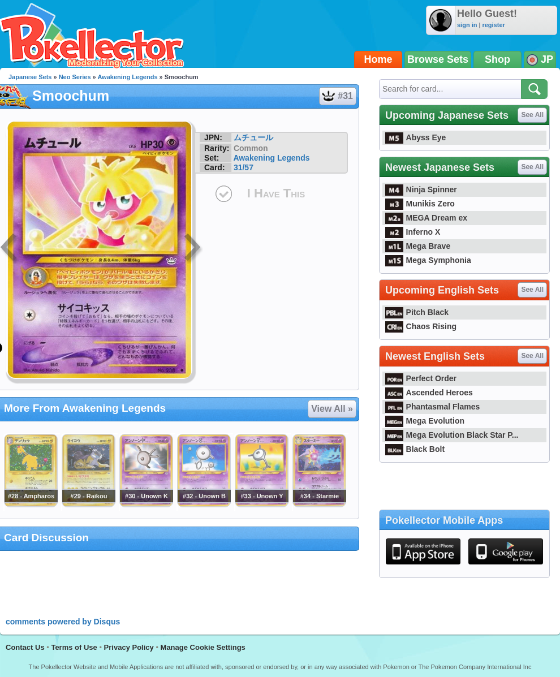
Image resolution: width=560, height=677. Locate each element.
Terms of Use (74, 647)
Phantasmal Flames (432, 406)
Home (378, 59)
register (493, 24)
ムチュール (253, 137)
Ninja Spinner (421, 189)
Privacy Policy (129, 647)
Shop (497, 59)
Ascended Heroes (429, 392)
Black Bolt (415, 449)
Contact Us (25, 647)
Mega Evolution (424, 420)
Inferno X (412, 231)
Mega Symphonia (428, 260)
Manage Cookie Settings (203, 647)
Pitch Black (417, 312)
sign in (467, 24)
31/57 (243, 167)
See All (532, 115)
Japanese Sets (29, 77)
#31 (337, 96)
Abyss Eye (415, 137)
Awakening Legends (127, 77)
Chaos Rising (420, 326)
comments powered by (63, 621)
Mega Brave (417, 246)
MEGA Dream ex (426, 217)
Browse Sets (437, 59)
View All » (332, 408)
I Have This (276, 193)
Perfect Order (420, 378)
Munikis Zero (420, 203)
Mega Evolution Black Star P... (452, 434)
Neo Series (75, 77)
